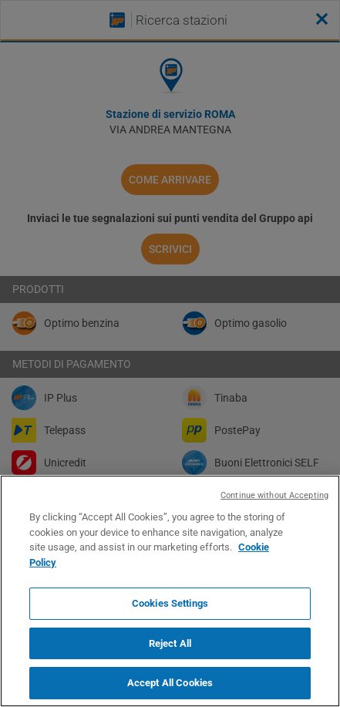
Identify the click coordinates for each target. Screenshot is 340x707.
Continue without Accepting (274, 495)
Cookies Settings (170, 603)
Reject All (170, 643)
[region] (170, 591)
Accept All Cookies (170, 682)
